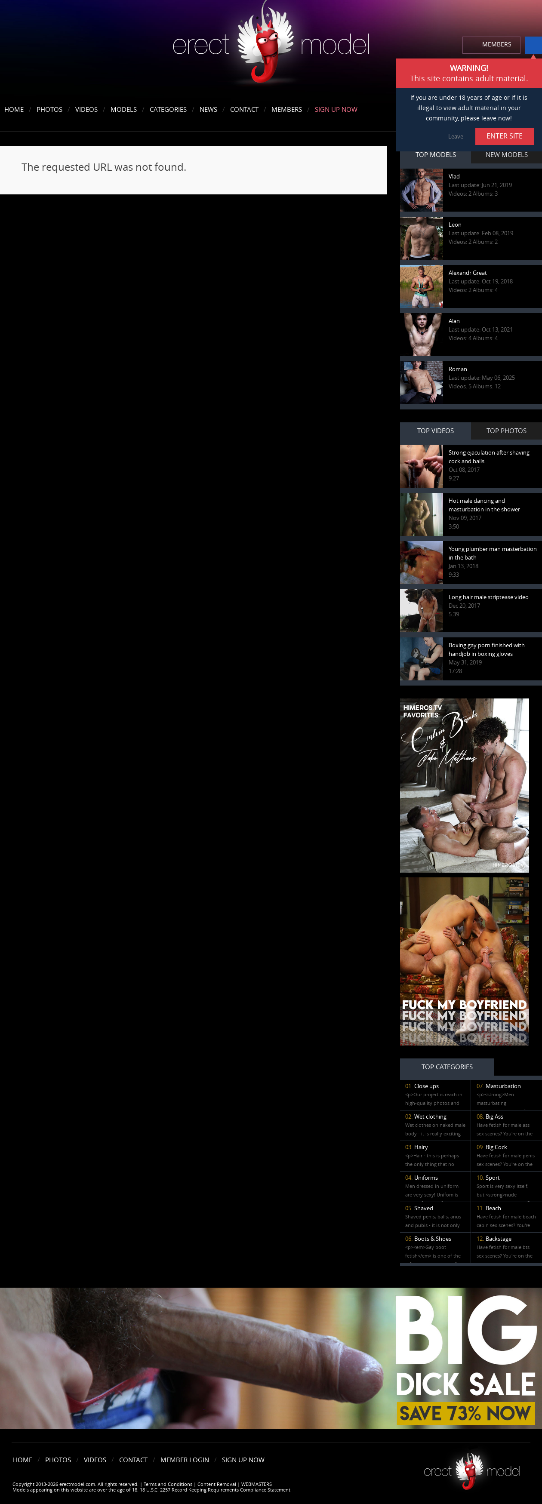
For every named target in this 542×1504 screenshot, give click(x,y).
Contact (244, 110)
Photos (49, 110)
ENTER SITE (505, 136)
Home (14, 110)
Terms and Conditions (168, 1484)
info (533, 45)
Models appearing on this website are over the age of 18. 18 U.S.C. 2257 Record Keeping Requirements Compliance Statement (151, 1490)
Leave (455, 136)
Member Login (184, 1460)
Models (124, 110)
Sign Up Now (336, 110)
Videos (86, 110)
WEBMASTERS (256, 1484)
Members (286, 110)
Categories (168, 110)
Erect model (472, 1468)
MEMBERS (496, 44)
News (208, 110)
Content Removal (216, 1484)
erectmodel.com (271, 44)
